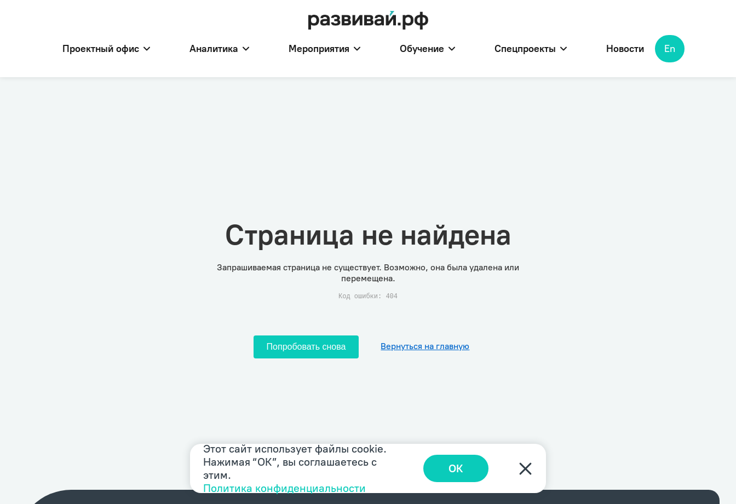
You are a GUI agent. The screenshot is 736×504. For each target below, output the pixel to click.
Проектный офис (106, 49)
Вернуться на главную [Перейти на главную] (425, 346)
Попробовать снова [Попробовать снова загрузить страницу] (306, 346)
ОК (456, 468)
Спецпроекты (531, 49)
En (669, 49)
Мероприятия (324, 49)
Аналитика (219, 49)
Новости (625, 49)
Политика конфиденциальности (284, 488)
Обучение (427, 49)
